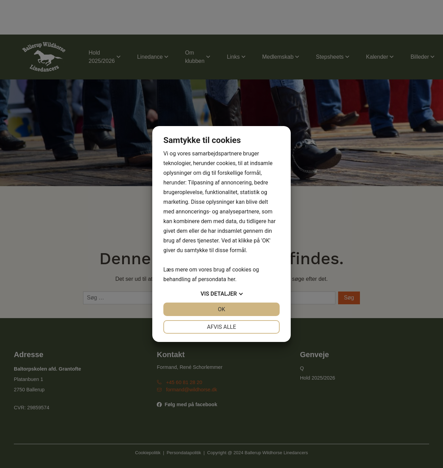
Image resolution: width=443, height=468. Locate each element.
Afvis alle (221, 327)
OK (221, 309)
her (231, 279)
